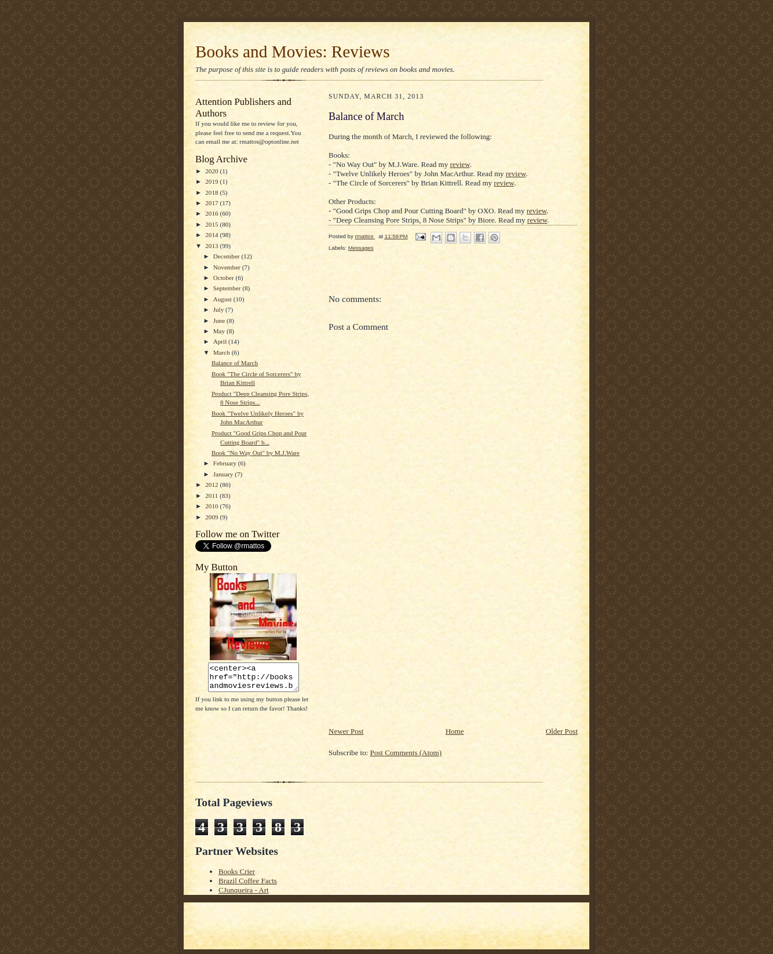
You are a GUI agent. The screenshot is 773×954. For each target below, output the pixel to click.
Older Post (562, 731)
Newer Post (346, 731)
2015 (212, 224)
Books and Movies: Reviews (292, 51)
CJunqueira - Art (243, 890)
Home (455, 731)
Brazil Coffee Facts (247, 880)
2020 (212, 171)
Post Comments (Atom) (406, 752)
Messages (361, 248)
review (460, 164)
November (227, 267)
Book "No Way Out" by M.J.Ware (256, 452)
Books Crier (236, 871)
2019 (212, 181)
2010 (212, 506)
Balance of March (235, 362)
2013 (212, 245)
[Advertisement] (415, 644)
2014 (212, 234)
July (219, 309)
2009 (212, 517)
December (227, 256)
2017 (212, 202)
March (222, 352)
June (220, 320)
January (224, 474)
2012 (212, 484)
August (223, 299)
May (220, 330)
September (228, 288)
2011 (212, 495)
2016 (212, 213)
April (220, 341)
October (224, 277)
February (225, 463)
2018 (212, 192)
